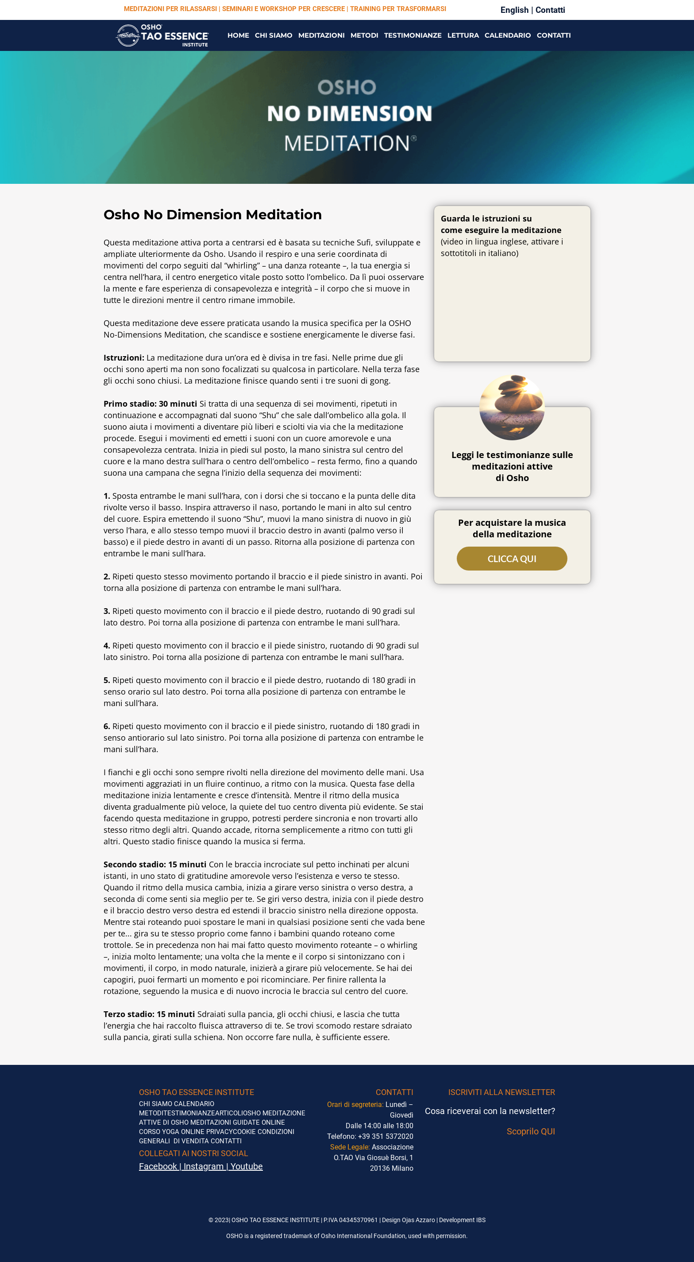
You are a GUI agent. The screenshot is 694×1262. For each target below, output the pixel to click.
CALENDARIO (508, 35)
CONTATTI (554, 35)
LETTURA (463, 35)
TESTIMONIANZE (413, 35)
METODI (364, 35)
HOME (238, 35)
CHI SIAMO (274, 35)
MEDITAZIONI (321, 35)
